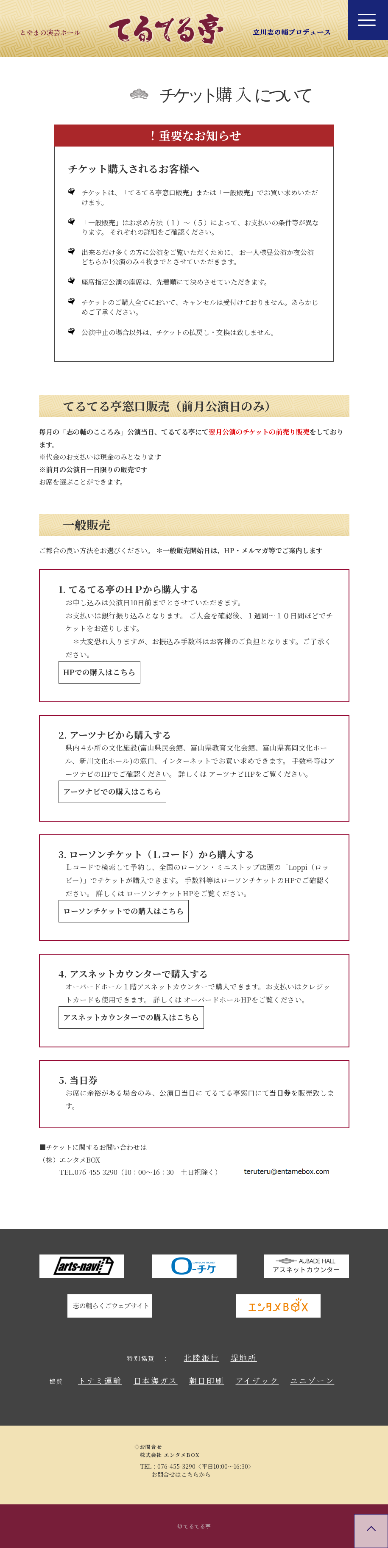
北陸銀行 (201, 1357)
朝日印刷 (206, 1380)
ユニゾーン (312, 1380)
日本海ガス (156, 1380)
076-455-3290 (176, 1466)
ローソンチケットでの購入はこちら (123, 911)
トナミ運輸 (100, 1380)
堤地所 (244, 1357)
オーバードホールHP (217, 999)
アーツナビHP (232, 774)
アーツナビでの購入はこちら (112, 791)
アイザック (257, 1380)
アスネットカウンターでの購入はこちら (131, 1017)
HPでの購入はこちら (99, 672)
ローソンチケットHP (159, 893)
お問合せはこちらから (181, 1474)
